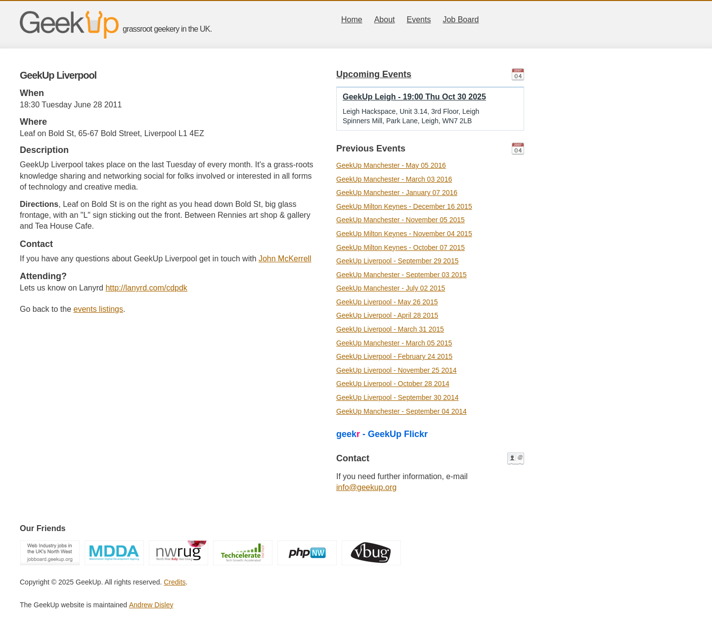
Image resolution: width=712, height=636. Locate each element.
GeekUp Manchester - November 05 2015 (400, 220)
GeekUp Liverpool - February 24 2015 (394, 356)
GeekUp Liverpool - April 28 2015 (387, 315)
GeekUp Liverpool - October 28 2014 (392, 384)
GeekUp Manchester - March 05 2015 (394, 343)
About (384, 19)
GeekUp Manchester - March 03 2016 (394, 179)
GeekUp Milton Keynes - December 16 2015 (404, 206)
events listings (99, 309)
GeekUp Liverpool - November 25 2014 (396, 370)
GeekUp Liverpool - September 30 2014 (397, 397)
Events (419, 19)
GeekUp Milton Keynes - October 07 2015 (400, 247)
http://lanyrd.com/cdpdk (146, 288)
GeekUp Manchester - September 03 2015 (401, 275)
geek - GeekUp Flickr (382, 434)
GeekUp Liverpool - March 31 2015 (390, 329)
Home (351, 19)
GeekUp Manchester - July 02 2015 (390, 288)
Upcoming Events (373, 74)
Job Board (461, 19)
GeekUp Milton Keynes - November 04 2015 (404, 234)
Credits (174, 582)
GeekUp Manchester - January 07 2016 (396, 192)
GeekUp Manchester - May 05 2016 (391, 165)
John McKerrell (285, 258)
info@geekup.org (366, 487)
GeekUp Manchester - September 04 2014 (401, 411)
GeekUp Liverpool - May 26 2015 (387, 302)
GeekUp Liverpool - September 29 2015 (397, 261)
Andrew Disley (151, 605)
